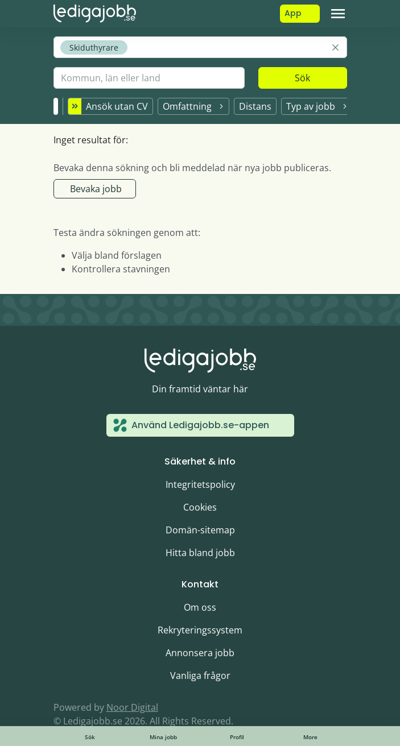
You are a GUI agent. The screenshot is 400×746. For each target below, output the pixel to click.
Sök (302, 78)
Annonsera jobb (200, 652)
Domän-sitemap (200, 530)
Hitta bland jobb (200, 552)
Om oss (200, 607)
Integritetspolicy (200, 484)
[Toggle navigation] (338, 14)
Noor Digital (132, 707)
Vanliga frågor (200, 675)
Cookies (200, 507)
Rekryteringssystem (200, 630)
